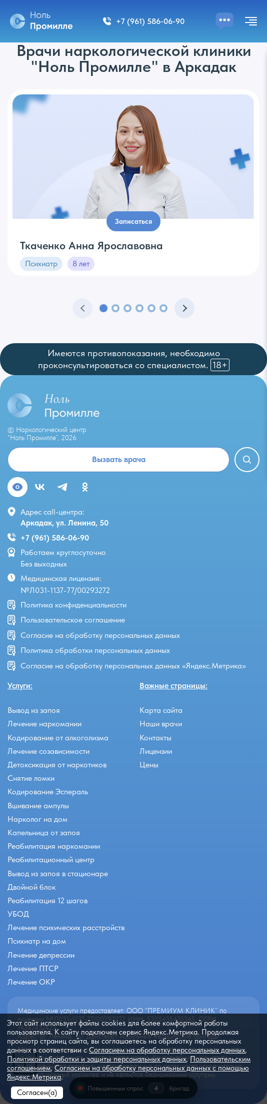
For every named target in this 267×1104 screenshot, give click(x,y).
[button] (104, 308)
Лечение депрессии (41, 955)
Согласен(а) (37, 1092)
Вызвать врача (118, 459)
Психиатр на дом (37, 941)
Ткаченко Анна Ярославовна (91, 245)
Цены (149, 764)
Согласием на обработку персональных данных (167, 1050)
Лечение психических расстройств (66, 927)
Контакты (156, 737)
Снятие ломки (31, 778)
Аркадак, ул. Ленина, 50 (64, 523)
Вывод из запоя (34, 710)
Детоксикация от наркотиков (57, 764)
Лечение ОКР (31, 982)
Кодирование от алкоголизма (58, 737)
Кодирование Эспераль (48, 791)
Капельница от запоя (44, 832)
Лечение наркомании (45, 723)
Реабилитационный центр (51, 859)
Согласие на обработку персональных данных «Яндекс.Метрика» (133, 665)
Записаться (133, 221)
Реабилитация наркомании (54, 846)
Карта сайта (161, 710)
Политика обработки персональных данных (95, 650)
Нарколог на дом (38, 819)
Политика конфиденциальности (73, 604)
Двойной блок (32, 887)
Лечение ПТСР (33, 968)
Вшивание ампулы (38, 805)
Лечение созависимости (49, 751)
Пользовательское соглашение (72, 619)
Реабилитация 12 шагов (48, 900)
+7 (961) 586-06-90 (54, 538)
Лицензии (156, 751)
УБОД (18, 914)
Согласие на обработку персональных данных (100, 635)
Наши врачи (161, 723)
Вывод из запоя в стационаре (58, 873)
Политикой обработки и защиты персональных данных (96, 1059)
